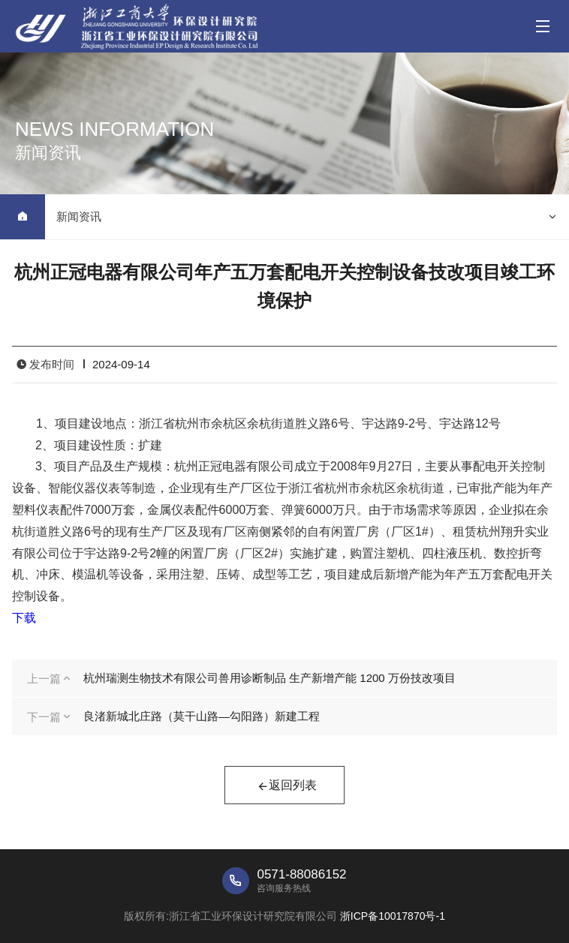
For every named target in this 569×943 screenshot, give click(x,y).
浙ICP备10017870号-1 (392, 916)
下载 (24, 617)
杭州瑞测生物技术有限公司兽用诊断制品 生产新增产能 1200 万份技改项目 (269, 677)
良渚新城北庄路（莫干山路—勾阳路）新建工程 (201, 716)
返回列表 (287, 787)
